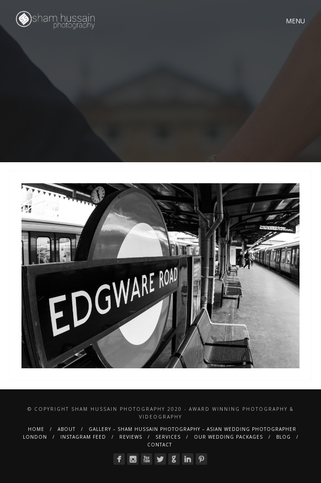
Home (36, 429)
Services (168, 437)
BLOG (283, 437)
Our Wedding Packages (228, 437)
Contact (159, 444)
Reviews (130, 437)
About (66, 429)
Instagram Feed (83, 437)
